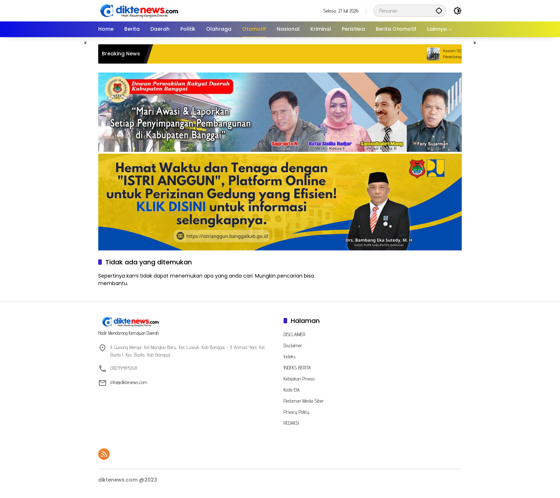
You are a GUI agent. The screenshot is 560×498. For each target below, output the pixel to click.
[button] (439, 10)
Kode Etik (292, 390)
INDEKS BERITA (297, 367)
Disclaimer (293, 345)
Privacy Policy (296, 412)
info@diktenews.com (128, 382)
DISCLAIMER (294, 334)
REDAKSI (291, 423)
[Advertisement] (64, 144)
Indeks (290, 356)
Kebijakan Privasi (299, 379)
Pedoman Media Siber (304, 401)
